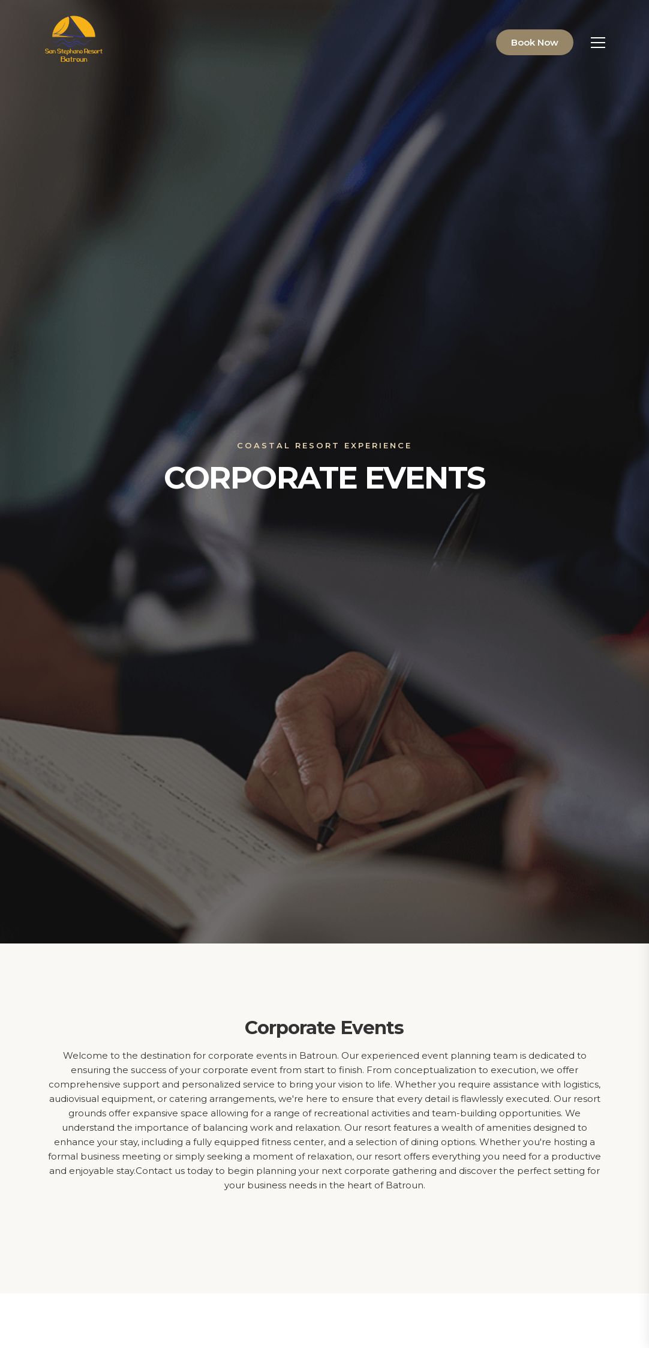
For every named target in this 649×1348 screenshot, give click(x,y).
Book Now (534, 42)
